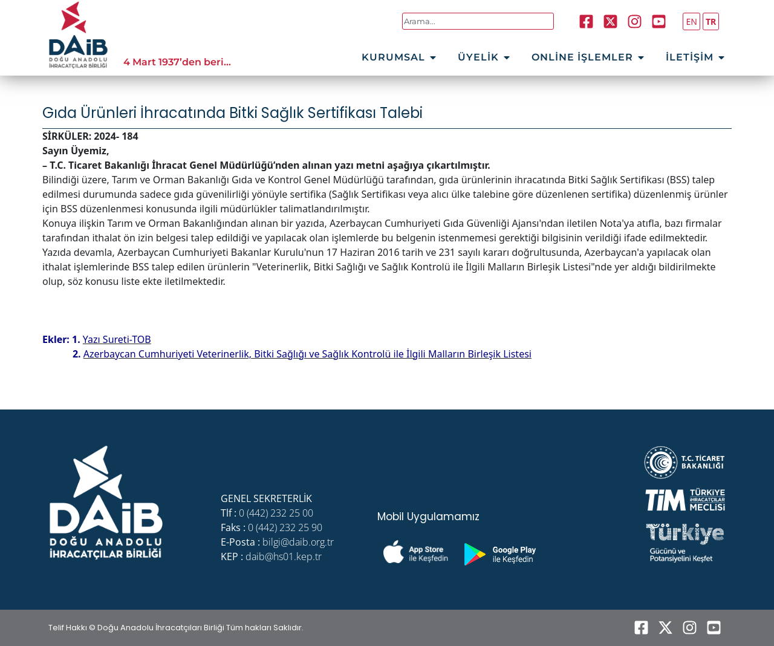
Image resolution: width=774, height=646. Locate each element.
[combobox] (478, 21)
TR (711, 21)
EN (691, 21)
